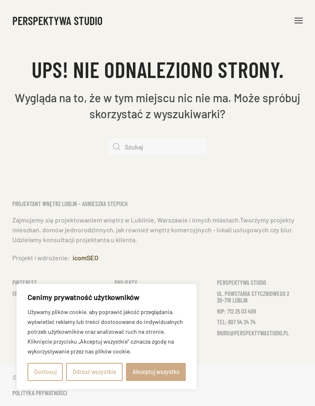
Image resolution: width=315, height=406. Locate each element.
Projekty (125, 282)
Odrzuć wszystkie (94, 371)
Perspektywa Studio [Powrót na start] (57, 21)
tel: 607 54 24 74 (236, 322)
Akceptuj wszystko (156, 371)
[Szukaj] (157, 146)
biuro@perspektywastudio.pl (253, 333)
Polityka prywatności (39, 393)
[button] (298, 20)
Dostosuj (45, 371)
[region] (106, 337)
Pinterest (24, 282)
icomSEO (85, 257)
